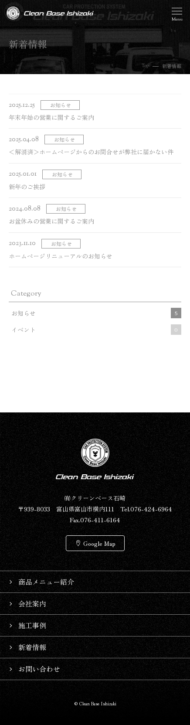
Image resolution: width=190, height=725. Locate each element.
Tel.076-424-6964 (146, 508)
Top (145, 65)
